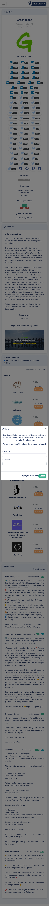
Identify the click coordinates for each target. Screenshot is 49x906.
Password (6, 460)
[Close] (46, 429)
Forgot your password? (29, 476)
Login (42, 476)
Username (6, 451)
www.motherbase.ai (38, 444)
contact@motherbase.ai (26, 440)
